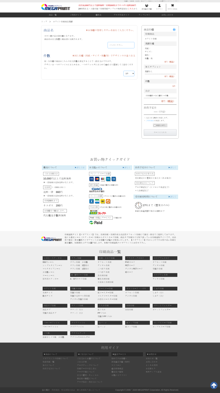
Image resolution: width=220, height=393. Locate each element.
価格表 (98, 15)
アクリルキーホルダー (80, 337)
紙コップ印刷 (131, 327)
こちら (131, 9)
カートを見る (172, 7)
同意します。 (160, 125)
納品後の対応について (87, 378)
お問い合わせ (167, 15)
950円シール (48, 262)
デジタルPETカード (134, 269)
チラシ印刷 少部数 (79, 262)
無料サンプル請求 (153, 372)
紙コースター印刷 (105, 292)
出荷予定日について (51, 368)
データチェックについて (88, 365)
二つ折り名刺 (103, 269)
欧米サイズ (47, 296)
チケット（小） (77, 309)
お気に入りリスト (119, 375)
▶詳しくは (79, 167)
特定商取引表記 (68, 390)
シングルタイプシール (52, 265)
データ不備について (86, 372)
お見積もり (151, 368)
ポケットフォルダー (161, 309)
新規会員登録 (147, 7)
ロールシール (48, 275)
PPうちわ (102, 313)
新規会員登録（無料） (121, 362)
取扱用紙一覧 (48, 362)
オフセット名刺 (104, 262)
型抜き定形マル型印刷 (80, 296)
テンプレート (144, 15)
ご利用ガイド (76, 15)
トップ (44, 21)
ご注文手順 (82, 362)
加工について (48, 365)
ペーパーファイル (50, 327)
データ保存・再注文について (90, 382)
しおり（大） (158, 296)
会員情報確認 (117, 368)
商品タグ (47, 309)
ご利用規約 (149, 121)
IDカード (129, 272)
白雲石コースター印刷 (107, 299)
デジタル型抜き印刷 (79, 299)
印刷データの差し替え (87, 368)
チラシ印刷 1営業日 (79, 269)
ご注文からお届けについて (89, 358)
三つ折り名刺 (103, 272)
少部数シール (48, 272)
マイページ (116, 365)
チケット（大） (77, 313)
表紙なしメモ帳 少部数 (53, 337)
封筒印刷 (129, 309)
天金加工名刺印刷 (105, 282)
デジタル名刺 (103, 265)
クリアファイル (77, 327)
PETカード (130, 265)
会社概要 (46, 390)
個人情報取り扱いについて (88, 390)
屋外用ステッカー (50, 279)
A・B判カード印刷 (78, 279)
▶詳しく (126, 167)
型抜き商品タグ (49, 313)
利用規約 (55, 390)
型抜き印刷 (157, 269)
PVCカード (130, 262)
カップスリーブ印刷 (161, 327)
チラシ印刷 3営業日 (79, 265)
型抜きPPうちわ (105, 316)
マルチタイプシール (51, 269)
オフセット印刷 (159, 262)
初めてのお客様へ (119, 358)
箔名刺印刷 (102, 275)
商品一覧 (53, 15)
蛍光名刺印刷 (103, 279)
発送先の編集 (117, 372)
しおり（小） (158, 292)
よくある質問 (152, 365)
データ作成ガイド (121, 15)
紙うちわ (102, 309)
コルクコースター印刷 (107, 296)
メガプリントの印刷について (55, 358)
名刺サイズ (47, 292)
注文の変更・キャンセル (88, 375)
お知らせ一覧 (152, 358)
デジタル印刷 (158, 265)
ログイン (159, 7)
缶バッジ (102, 327)
